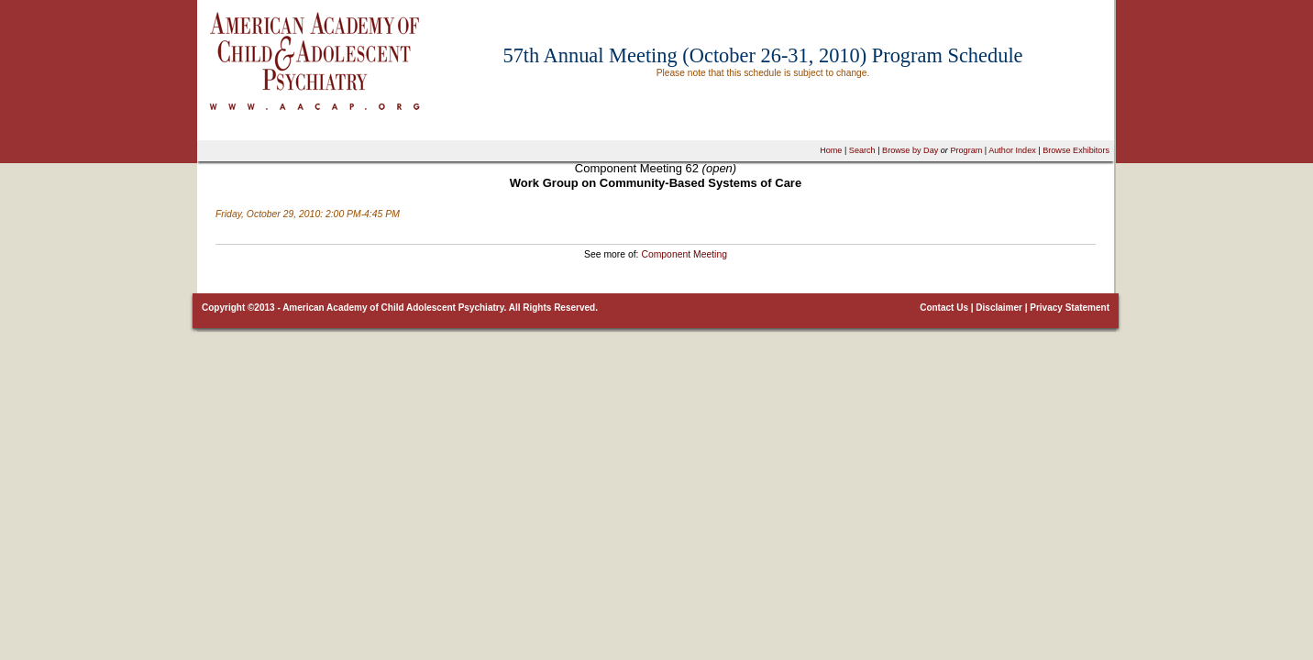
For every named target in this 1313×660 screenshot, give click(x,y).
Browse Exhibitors (1076, 150)
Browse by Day (910, 150)
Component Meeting (684, 254)
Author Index (1012, 150)
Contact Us (944, 307)
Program (966, 150)
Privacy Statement (1069, 307)
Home (831, 150)
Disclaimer (999, 307)
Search (862, 150)
